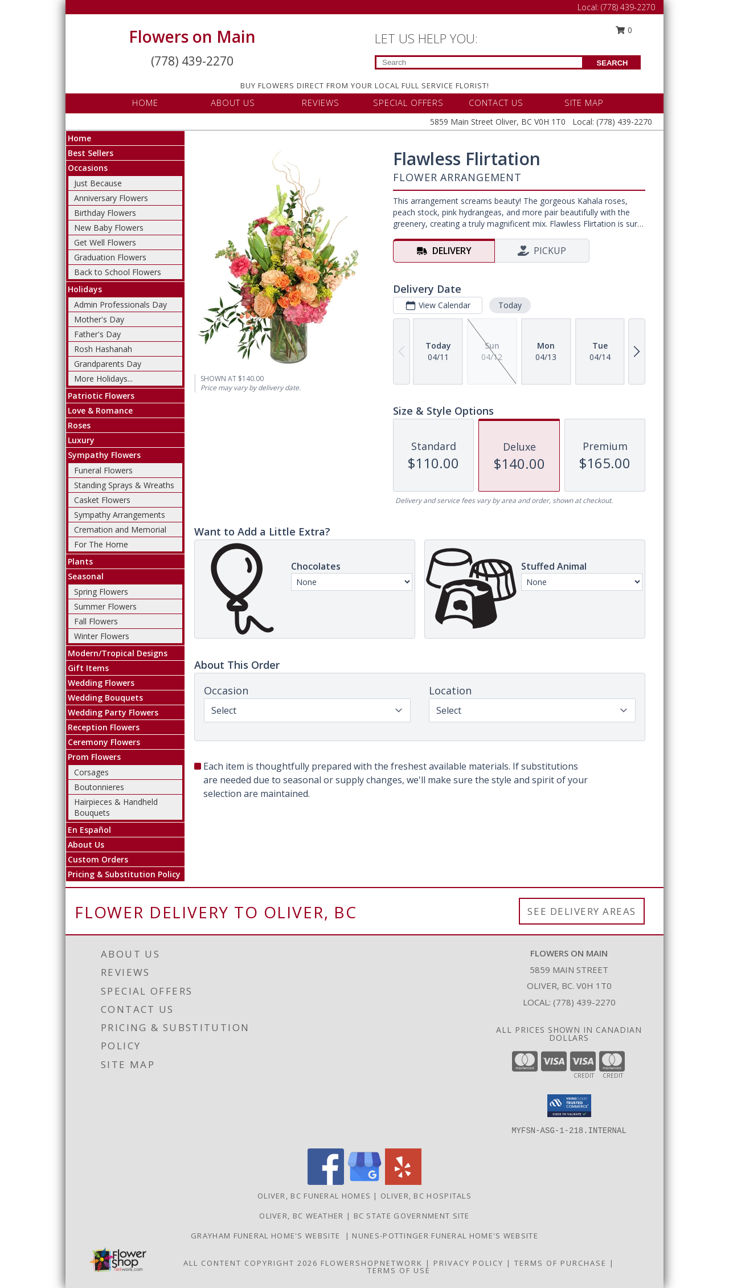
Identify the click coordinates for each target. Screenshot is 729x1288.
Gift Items (88, 668)
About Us (86, 844)
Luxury (81, 440)
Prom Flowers (94, 756)
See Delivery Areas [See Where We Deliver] (581, 911)
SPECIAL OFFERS (408, 102)
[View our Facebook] (326, 1181)
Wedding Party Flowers (113, 712)
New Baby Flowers (109, 227)
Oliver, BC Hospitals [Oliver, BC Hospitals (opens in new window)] (426, 1196)
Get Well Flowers (105, 242)
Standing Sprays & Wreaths (124, 485)
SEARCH (612, 63)
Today (510, 305)
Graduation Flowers (110, 257)
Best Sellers (90, 153)
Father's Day (97, 334)
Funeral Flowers (103, 470)
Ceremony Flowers (104, 742)
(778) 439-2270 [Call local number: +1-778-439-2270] (584, 1002)
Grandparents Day (107, 363)
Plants (80, 561)
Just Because (98, 183)
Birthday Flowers (105, 212)
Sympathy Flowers (104, 454)
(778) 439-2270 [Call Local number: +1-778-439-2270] (628, 7)
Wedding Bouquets (105, 697)
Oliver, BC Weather (301, 1216)
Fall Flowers (96, 621)
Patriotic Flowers (101, 395)
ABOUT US (233, 102)
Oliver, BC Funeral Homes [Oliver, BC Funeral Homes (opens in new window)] (314, 1196)
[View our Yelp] (403, 1181)
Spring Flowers (101, 591)
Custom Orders (98, 859)
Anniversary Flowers (111, 198)
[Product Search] (479, 62)
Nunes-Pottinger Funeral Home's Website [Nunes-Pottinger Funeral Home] (445, 1235)
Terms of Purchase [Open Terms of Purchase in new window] (560, 1263)
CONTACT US (496, 102)
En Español (89, 829)
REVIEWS (320, 102)
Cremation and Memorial (120, 529)
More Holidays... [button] (103, 378)
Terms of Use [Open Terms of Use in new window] (399, 1270)
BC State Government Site (412, 1216)
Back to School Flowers (117, 272)
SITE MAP (584, 102)
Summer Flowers (105, 606)
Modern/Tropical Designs (117, 653)
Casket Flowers (102, 499)
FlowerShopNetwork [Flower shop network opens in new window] (372, 1263)
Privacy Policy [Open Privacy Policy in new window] (468, 1263)
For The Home (101, 544)
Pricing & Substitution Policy (124, 874)
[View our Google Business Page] (364, 1181)
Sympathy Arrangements (119, 514)
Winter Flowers (101, 636)
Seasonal (86, 576)
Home (79, 138)
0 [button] (624, 29)
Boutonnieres (99, 787)
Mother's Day (99, 319)
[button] (569, 1105)
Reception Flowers (104, 727)
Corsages (91, 772)
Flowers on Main (192, 36)
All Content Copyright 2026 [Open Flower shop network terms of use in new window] (250, 1263)
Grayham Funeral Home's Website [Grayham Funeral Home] (268, 1235)
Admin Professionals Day (120, 304)
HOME (145, 102)
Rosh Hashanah (103, 349)
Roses (79, 425)
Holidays (85, 289)
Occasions (88, 167)
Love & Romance (100, 410)
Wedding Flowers (101, 682)
